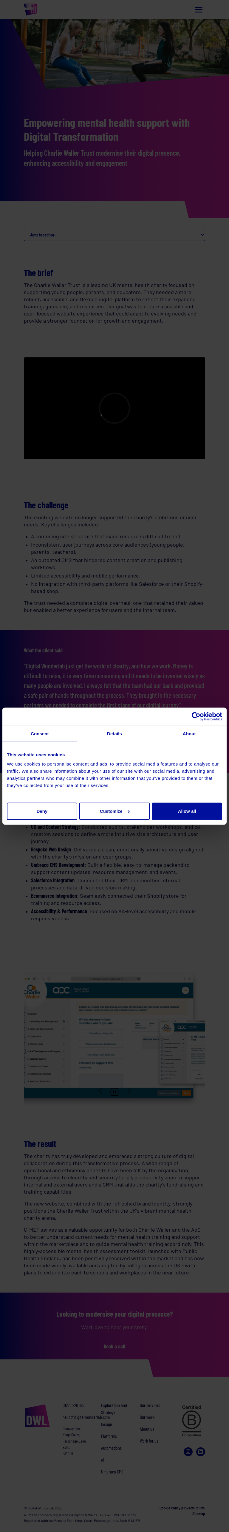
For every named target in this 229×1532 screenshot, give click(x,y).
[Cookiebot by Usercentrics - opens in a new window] (196, 716)
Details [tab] (114, 733)
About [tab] (189, 733)
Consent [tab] (40, 733)
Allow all (187, 811)
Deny (41, 811)
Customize (115, 811)
